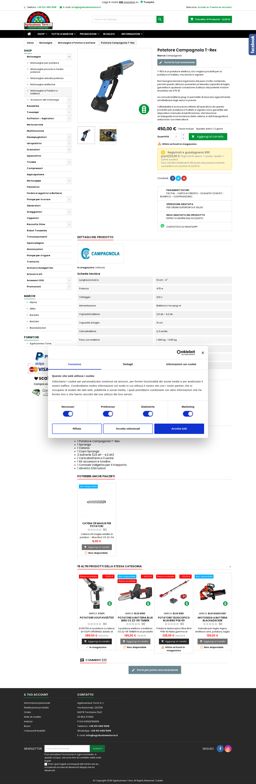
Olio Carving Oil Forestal (96, 529)
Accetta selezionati (128, 428)
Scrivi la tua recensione (177, 62)
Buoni (27, 726)
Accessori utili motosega (44, 99)
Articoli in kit (34, 274)
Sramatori (33, 149)
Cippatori (33, 218)
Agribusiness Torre (40, 343)
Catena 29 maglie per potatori (212, 525)
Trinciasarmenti (37, 236)
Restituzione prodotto (36, 707)
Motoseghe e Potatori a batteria (44, 92)
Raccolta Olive (36, 224)
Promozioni (88, 34)
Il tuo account (36, 695)
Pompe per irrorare (38, 199)
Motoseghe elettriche (42, 84)
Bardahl (34, 315)
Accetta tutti (179, 428)
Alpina (33, 302)
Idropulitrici (34, 143)
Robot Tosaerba (37, 230)
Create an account (221, 7)
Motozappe (34, 180)
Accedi (202, 7)
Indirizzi (28, 721)
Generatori (34, 205)
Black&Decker (37, 328)
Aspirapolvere (35, 174)
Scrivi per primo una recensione (155, 670)
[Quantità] (176, 136)
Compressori (35, 168)
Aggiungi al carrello (207, 137)
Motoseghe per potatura (44, 63)
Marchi (29, 296)
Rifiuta (77, 428)
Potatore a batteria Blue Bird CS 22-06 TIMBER (135, 619)
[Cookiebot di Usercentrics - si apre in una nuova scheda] (179, 352)
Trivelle (31, 162)
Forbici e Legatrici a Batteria (44, 193)
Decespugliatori (37, 137)
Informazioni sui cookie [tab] (181, 364)
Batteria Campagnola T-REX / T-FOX (135, 529)
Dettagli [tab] (128, 364)
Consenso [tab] (74, 364)
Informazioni (130, 34)
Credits (159, 780)
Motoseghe (34, 56)
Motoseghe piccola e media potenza (46, 70)
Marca (161, 55)
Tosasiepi (33, 112)
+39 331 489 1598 (46, 7)
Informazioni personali (37, 703)
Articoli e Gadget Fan (40, 268)
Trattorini (33, 261)
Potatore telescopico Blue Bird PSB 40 (174, 619)
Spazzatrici (34, 155)
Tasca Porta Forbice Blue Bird (174, 529)
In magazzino (85, 267)
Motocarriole (35, 124)
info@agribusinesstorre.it (86, 7)
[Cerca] (128, 19)
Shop (41, 34)
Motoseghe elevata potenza (46, 78)
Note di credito (32, 717)
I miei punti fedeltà (34, 730)
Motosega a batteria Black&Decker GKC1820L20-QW (212, 620)
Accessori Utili (35, 280)
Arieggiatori (34, 212)
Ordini (27, 712)
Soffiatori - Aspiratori (40, 118)
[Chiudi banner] (203, 352)
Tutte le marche (62, 34)
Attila (32, 308)
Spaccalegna (35, 243)
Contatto (85, 695)
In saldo (109, 34)
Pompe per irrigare (38, 255)
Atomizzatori (35, 249)
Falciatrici (33, 187)
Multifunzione (35, 131)
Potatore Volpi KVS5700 (97, 617)
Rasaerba (33, 106)
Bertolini (34, 321)
